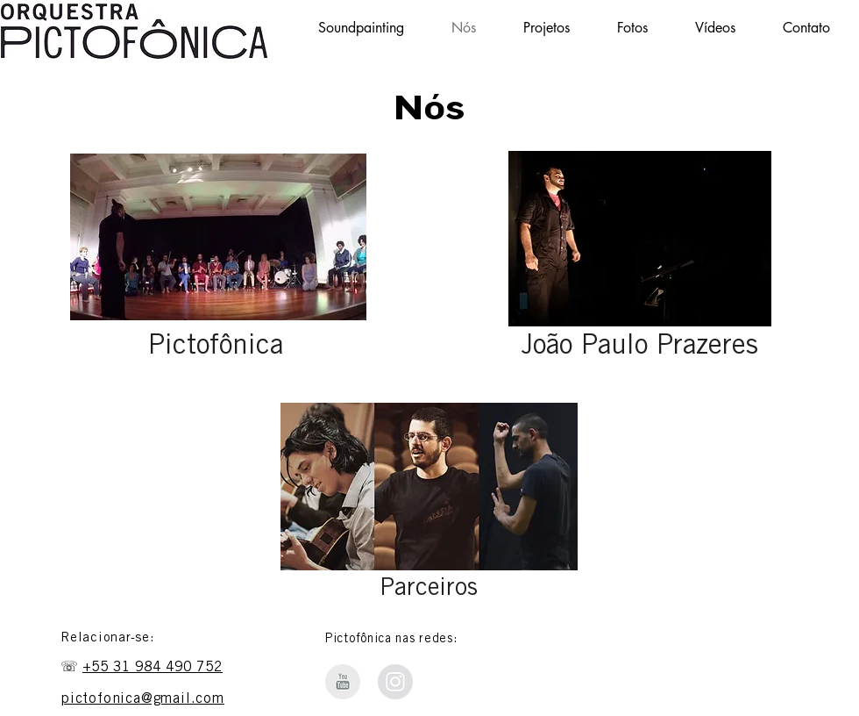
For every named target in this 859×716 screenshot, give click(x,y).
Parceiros (429, 589)
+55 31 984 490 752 (152, 668)
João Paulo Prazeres (640, 347)
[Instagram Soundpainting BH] (395, 681)
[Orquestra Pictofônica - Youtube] (342, 681)
